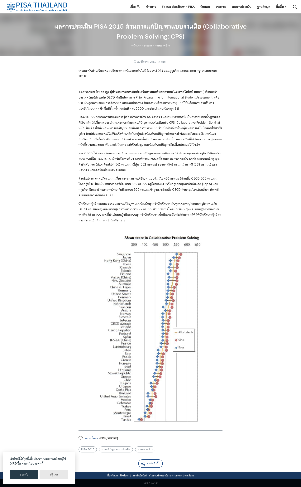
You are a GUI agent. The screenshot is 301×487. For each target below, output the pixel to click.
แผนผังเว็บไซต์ (139, 476)
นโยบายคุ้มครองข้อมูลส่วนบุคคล (165, 476)
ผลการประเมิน (241, 6)
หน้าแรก (136, 45)
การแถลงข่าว (145, 449)
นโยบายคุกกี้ (35, 463)
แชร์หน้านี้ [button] (150, 463)
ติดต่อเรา (124, 476)
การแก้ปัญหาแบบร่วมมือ (116, 449)
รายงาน (221, 6)
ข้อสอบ (205, 6)
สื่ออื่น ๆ (281, 6)
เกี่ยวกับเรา (112, 476)
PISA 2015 (87, 449)
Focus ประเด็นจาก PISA (178, 6)
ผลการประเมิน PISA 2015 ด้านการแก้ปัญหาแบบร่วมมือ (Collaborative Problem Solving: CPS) (150, 31)
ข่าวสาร (151, 6)
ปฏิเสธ (54, 474)
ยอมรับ (24, 474)
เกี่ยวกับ (135, 6)
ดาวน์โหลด (88, 438)
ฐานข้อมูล (263, 6)
